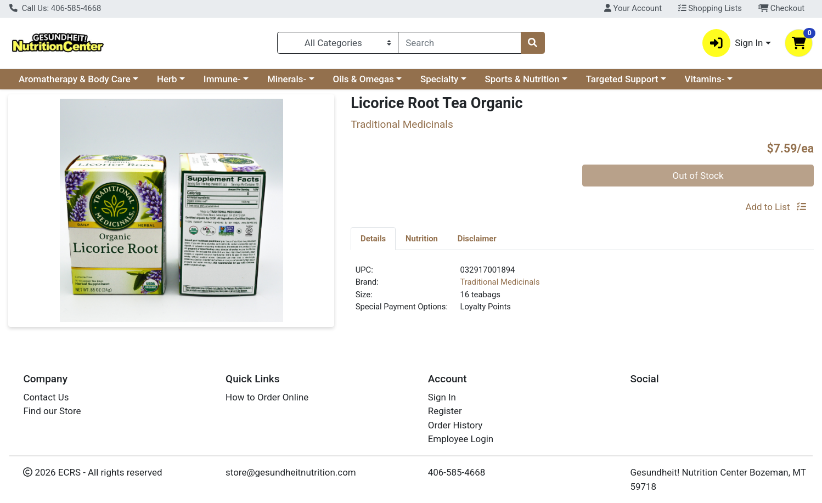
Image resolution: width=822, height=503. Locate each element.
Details (373, 239)
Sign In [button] (732, 43)
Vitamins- (705, 79)
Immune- (222, 79)
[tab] (373, 238)
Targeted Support (622, 79)
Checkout (781, 8)
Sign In (442, 397)
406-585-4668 (457, 472)
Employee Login (460, 438)
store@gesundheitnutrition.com (291, 472)
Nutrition (422, 239)
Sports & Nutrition (522, 79)
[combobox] (459, 43)
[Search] (459, 43)
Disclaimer (477, 239)
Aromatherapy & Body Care (75, 79)
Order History (455, 425)
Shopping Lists (710, 8)
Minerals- (286, 79)
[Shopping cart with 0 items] (799, 43)
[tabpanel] (582, 293)
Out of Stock (698, 175)
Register (445, 410)
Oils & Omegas (363, 79)
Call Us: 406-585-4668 (55, 8)
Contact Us (46, 397)
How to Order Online (267, 397)
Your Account (633, 8)
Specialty (439, 79)
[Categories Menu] (337, 43)
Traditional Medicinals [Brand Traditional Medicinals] (499, 282)
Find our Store (52, 410)
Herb (167, 79)
